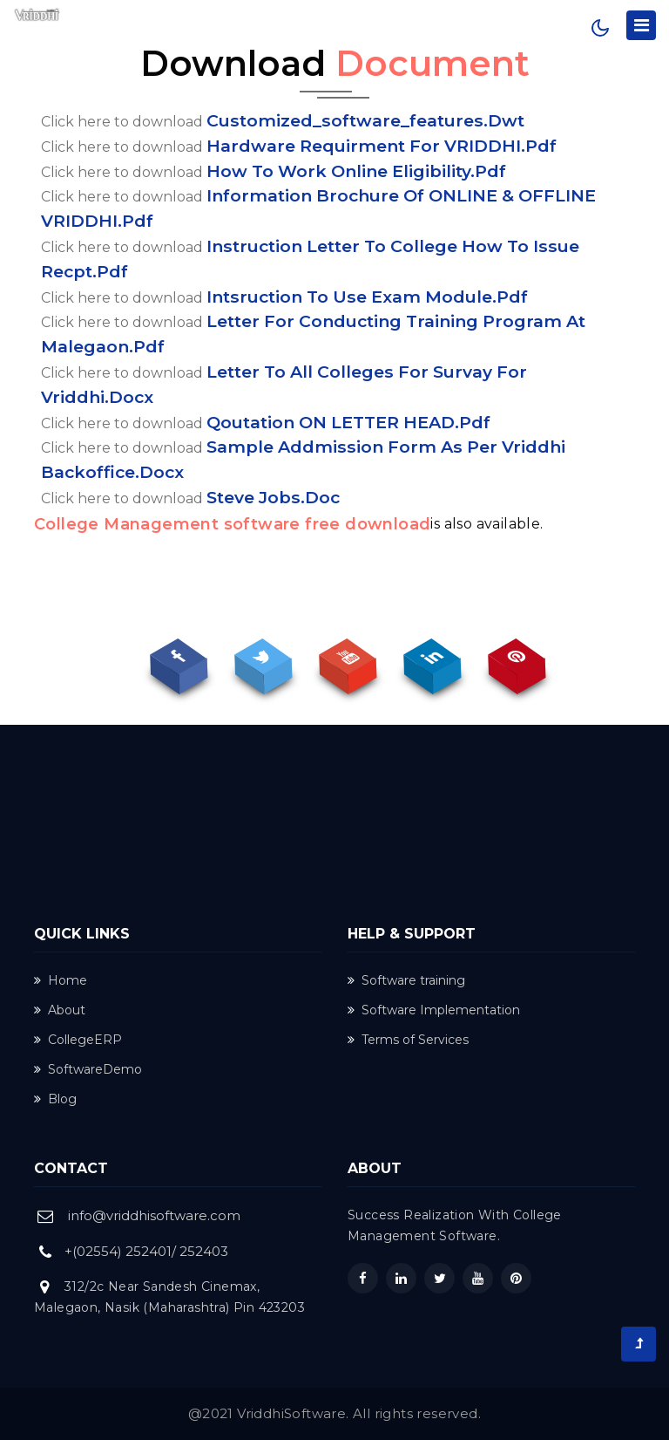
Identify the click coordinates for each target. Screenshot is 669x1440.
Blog (55, 1099)
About (59, 1010)
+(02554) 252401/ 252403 (146, 1251)
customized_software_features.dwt (365, 120)
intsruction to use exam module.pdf (367, 296)
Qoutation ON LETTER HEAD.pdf (348, 422)
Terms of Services (408, 1040)
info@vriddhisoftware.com (154, 1215)
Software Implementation (434, 1010)
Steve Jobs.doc (273, 497)
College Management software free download (232, 524)
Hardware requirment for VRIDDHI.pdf (381, 145)
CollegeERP (78, 1040)
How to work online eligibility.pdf (356, 170)
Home (60, 980)
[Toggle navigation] (641, 25)
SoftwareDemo (88, 1069)
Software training (406, 980)
